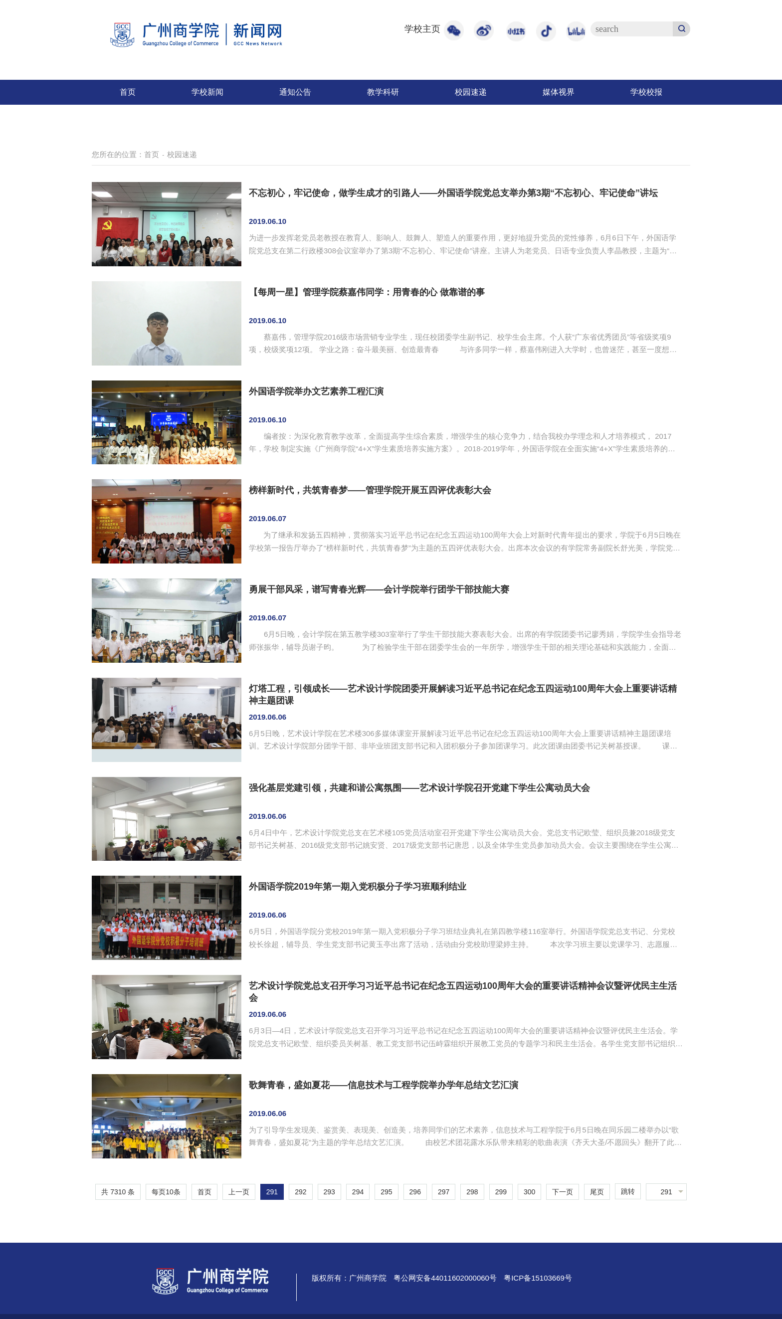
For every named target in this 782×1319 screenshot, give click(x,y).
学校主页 (422, 29)
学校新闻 (207, 92)
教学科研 (383, 92)
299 (501, 1192)
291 (272, 1192)
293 (329, 1192)
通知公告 (295, 92)
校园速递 (471, 92)
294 (358, 1192)
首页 (128, 92)
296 (415, 1192)
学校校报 (646, 92)
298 (472, 1192)
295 (386, 1192)
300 (529, 1192)
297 (443, 1192)
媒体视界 (559, 92)
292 (300, 1192)
